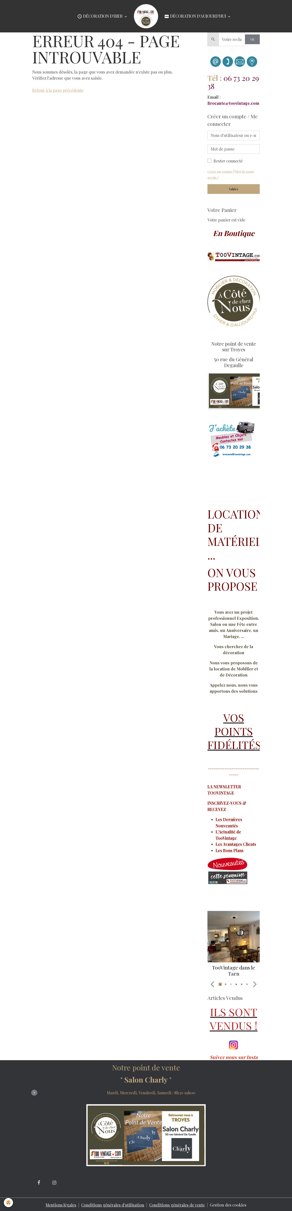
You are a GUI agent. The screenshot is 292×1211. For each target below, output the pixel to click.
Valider (233, 189)
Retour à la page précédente (58, 90)
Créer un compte (220, 171)
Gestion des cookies (228, 1204)
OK (252, 39)
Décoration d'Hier (100, 16)
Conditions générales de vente (177, 1204)
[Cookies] (8, 1202)
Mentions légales (60, 1204)
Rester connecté (228, 160)
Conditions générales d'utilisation (113, 1204)
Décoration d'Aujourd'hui (195, 16)
